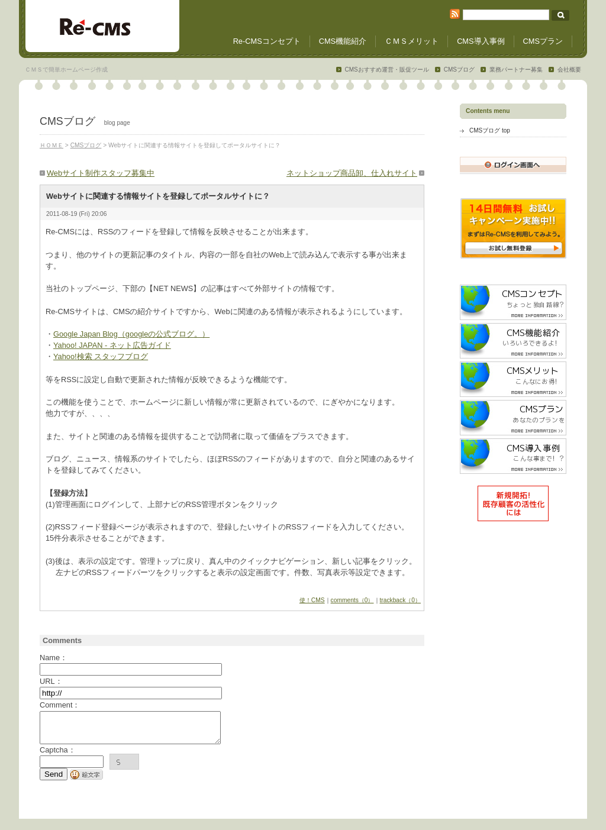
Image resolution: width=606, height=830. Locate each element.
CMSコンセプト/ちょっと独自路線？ (513, 302)
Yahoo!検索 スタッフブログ (100, 356)
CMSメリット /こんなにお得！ (513, 379)
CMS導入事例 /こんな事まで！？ (513, 456)
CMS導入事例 (480, 41)
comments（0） (352, 600)
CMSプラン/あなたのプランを (513, 417)
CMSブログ (459, 69)
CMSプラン (543, 41)
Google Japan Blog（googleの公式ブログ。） (131, 334)
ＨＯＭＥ (51, 145)
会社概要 (569, 69)
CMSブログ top (489, 130)
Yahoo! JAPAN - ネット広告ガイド (112, 345)
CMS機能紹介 (342, 41)
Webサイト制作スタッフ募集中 (100, 173)
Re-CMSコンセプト (267, 41)
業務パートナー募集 (516, 69)
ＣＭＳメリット (412, 41)
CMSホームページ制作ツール (102, 26)
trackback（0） (400, 600)
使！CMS (312, 600)
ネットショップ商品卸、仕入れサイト (351, 173)
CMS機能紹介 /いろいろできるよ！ (513, 341)
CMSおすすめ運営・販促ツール (387, 69)
